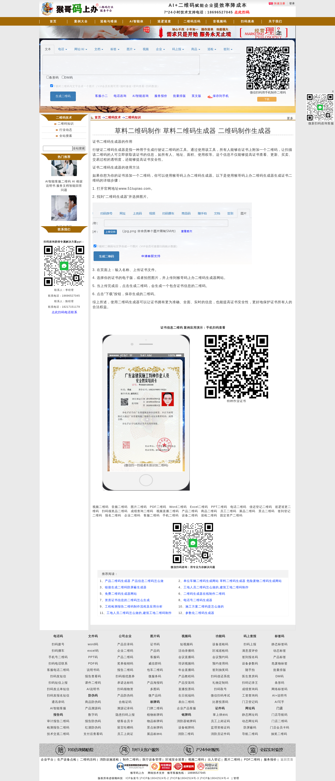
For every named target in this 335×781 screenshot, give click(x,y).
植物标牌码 (155, 714)
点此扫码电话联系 (64, 312)
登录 (292, 3)
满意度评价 (250, 650)
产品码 (155, 650)
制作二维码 (131, 759)
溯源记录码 (125, 708)
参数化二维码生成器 (199, 613)
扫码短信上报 (58, 682)
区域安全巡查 (175, 759)
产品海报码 (155, 682)
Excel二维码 (199, 507)
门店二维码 (280, 721)
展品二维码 (247, 511)
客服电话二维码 (58, 670)
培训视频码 (186, 663)
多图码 (155, 689)
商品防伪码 (93, 702)
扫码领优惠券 (125, 676)
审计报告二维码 (58, 721)
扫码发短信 (58, 676)
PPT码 (93, 657)
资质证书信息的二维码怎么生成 (127, 600)
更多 (290, 118)
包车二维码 (155, 670)
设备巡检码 (220, 644)
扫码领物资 (125, 689)
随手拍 (250, 670)
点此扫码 (242, 12)
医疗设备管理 (152, 759)
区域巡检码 (220, 650)
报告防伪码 (93, 721)
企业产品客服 (186, 708)
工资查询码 (250, 695)
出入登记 (214, 759)
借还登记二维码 (261, 507)
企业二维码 (132, 515)
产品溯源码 (93, 708)
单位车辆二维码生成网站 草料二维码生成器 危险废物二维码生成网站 (233, 581)
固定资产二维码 (232, 515)
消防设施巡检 (109, 759)
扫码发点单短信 (58, 689)
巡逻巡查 (164, 21)
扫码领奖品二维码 (115, 511)
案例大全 (81, 21)
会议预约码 (220, 657)
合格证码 (125, 702)
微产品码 (154, 695)
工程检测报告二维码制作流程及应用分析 (134, 606)
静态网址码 (250, 714)
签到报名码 (250, 657)
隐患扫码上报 (125, 714)
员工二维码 (228, 511)
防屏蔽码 (250, 727)
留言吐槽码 (125, 727)
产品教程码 (186, 676)
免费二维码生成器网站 (121, 593)
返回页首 (287, 759)
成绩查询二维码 (142, 511)
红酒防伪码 (93, 727)
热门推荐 (64, 157)
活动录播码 (186, 650)
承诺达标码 (125, 682)
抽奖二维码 (279, 734)
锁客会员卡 (125, 721)
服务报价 (270, 759)
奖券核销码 (125, 663)
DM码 (279, 676)
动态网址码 (250, 721)
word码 (93, 644)
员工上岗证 (125, 734)
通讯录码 (58, 702)
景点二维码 (267, 511)
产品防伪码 (125, 695)
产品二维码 (190, 511)
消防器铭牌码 (186, 721)
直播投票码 (186, 689)
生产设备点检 (66, 759)
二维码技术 (113, 117)
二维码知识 (66, 123)
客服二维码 (152, 515)
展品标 (154, 734)
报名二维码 (113, 515)
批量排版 (279, 670)
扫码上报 (250, 644)
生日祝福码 (186, 695)
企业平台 (47, 759)
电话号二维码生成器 (198, 600)
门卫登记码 (250, 702)
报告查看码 (93, 676)
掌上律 (217, 714)
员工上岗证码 (220, 721)
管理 (236, 778)
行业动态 (65, 129)
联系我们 (64, 229)
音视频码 (220, 21)
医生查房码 (250, 676)
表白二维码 (186, 702)
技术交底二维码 (58, 734)
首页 (53, 21)
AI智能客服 (58, 708)
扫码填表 (247, 21)
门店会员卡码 (279, 727)
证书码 (155, 644)
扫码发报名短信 (58, 695)
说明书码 (93, 670)
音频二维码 (120, 507)
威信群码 (154, 663)
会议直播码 (186, 657)
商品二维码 (209, 511)
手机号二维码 (58, 657)
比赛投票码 (220, 702)
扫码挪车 (58, 650)
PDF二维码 (158, 507)
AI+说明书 (279, 695)
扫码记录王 (250, 682)
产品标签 (279, 657)
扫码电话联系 (58, 663)
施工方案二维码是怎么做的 (204, 606)
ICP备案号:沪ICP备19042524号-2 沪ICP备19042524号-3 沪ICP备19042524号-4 (178, 778)
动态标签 (279, 650)
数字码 (93, 714)
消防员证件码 (220, 734)
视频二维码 (101, 507)
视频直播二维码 (167, 511)
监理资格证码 (220, 727)
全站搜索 (65, 135)
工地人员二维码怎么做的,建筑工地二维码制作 (216, 587)
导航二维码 (250, 734)
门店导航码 (280, 714)
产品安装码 (186, 682)
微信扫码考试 (220, 695)
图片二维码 (139, 507)
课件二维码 (93, 682)
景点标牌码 (155, 727)
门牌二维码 (155, 708)
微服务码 (154, 676)
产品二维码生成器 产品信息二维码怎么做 (134, 581)
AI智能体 (136, 21)
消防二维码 (186, 734)
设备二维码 (190, 515)
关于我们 (275, 21)
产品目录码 (125, 644)
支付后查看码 (93, 734)
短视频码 (186, 644)
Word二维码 (178, 507)
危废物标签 (280, 663)
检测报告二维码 (58, 727)
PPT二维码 (219, 507)
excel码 (93, 650)
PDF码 (93, 663)
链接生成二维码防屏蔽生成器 (126, 587)
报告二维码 (125, 670)
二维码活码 (192, 21)
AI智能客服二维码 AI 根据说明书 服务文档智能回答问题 (64, 187)
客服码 (155, 657)
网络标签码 (280, 689)
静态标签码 (280, 644)
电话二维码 (238, 507)
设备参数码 (250, 663)
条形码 (279, 682)
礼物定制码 (220, 682)
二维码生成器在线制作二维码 (204, 593)
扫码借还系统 (220, 676)
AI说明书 (93, 689)
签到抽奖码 (220, 670)
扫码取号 (220, 689)
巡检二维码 (209, 515)
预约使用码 (220, 663)
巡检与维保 (108, 21)
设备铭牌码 (186, 727)
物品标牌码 (155, 721)
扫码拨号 (58, 644)
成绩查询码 (250, 689)
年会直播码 (186, 670)
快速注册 (277, 3)
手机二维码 (171, 515)
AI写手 (279, 702)
